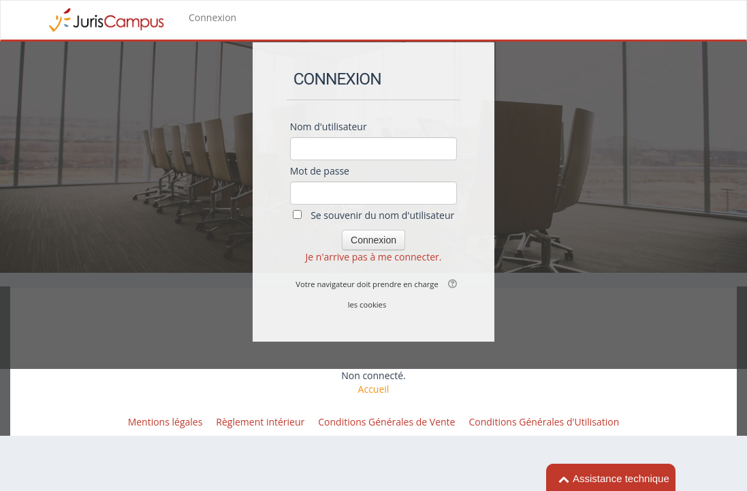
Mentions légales (165, 421)
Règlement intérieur (260, 421)
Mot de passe (319, 170)
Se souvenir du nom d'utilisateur (382, 215)
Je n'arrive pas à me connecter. (374, 256)
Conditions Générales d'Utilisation (543, 421)
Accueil (374, 389)
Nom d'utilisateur (328, 126)
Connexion (212, 17)
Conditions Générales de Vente (386, 421)
